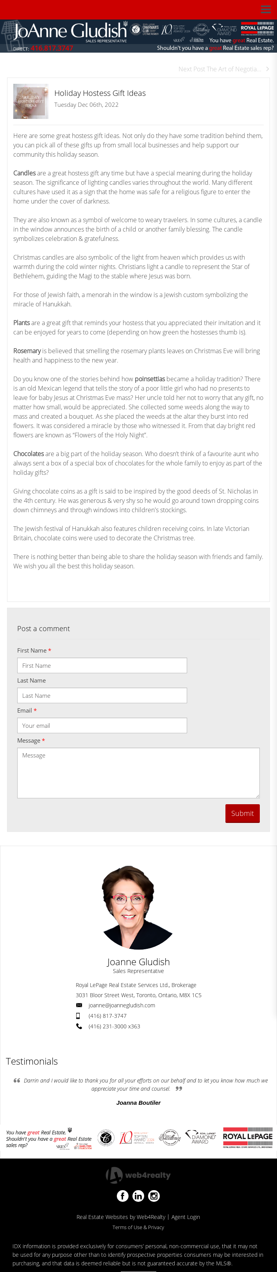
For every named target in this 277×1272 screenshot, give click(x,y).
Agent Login (186, 1217)
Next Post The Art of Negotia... (224, 69)
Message (31, 740)
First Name (34, 650)
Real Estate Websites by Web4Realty (121, 1217)
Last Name (31, 680)
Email (27, 710)
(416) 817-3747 (108, 1015)
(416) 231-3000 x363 (114, 1026)
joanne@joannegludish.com (122, 1005)
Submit (242, 813)
